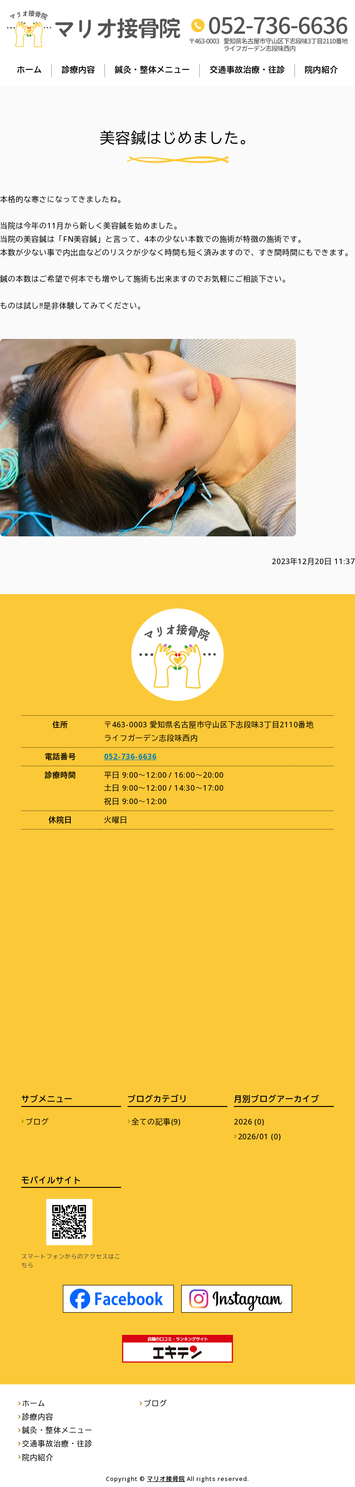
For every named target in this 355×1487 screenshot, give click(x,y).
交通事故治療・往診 (247, 69)
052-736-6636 (130, 756)
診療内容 (78, 69)
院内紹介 (321, 69)
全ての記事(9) (156, 1122)
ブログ (37, 1122)
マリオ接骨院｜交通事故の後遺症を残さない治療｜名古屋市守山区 (93, 28)
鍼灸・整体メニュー (152, 69)
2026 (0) (249, 1122)
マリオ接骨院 (166, 1479)
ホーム (29, 69)
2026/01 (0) (260, 1136)
